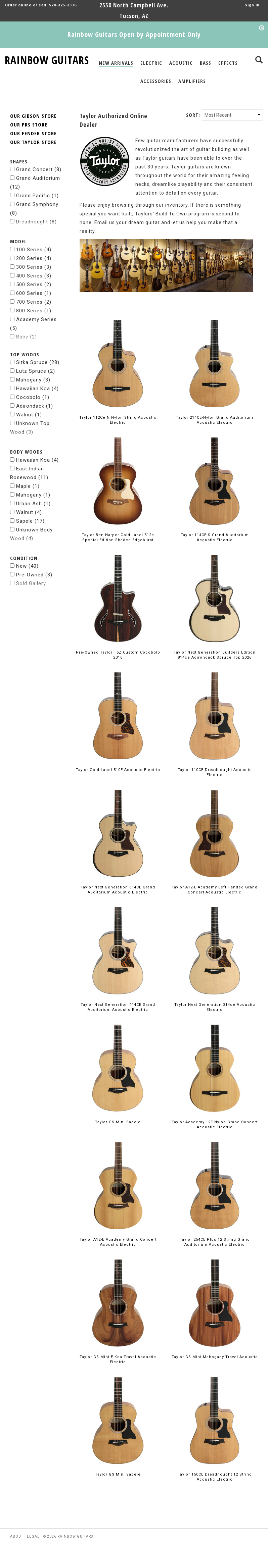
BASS (205, 62)
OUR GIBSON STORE (33, 99)
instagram (46, 1537)
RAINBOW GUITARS (47, 59)
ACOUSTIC (181, 62)
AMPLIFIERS (192, 81)
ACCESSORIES (155, 81)
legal (33, 1520)
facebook (20, 1537)
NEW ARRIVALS (116, 62)
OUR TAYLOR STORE (33, 125)
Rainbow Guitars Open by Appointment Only (134, 34)
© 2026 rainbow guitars (68, 1520)
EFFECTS (228, 62)
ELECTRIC (151, 62)
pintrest (69, 1537)
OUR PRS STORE (28, 108)
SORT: (193, 98)
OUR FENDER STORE (33, 116)
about (16, 1520)
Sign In (252, 5)
